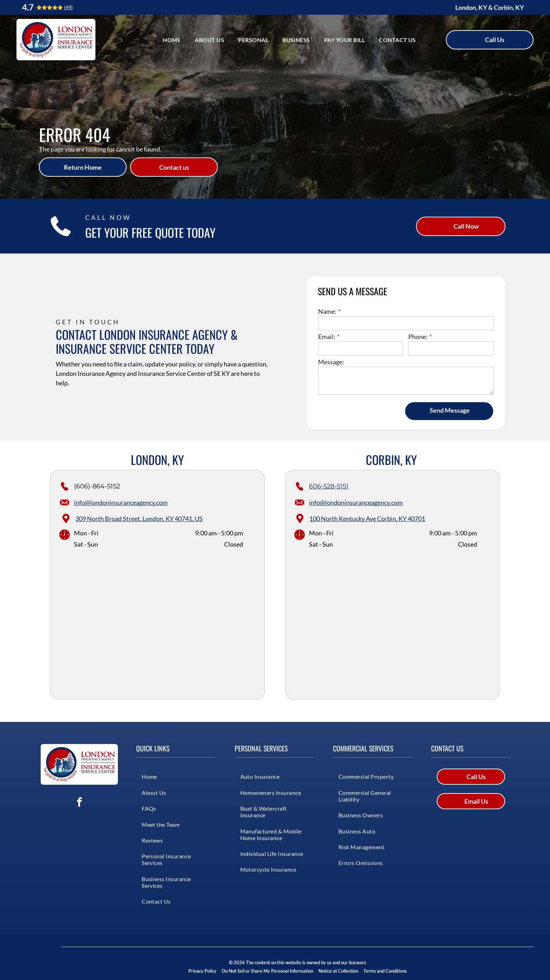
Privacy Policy (202, 971)
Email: (326, 336)
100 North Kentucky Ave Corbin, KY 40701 (367, 518)
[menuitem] (172, 39)
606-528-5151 (329, 486)
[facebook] (79, 803)
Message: (331, 362)
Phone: (418, 336)
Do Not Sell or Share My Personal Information (267, 971)
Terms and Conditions (385, 971)
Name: (327, 311)
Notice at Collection (338, 971)
